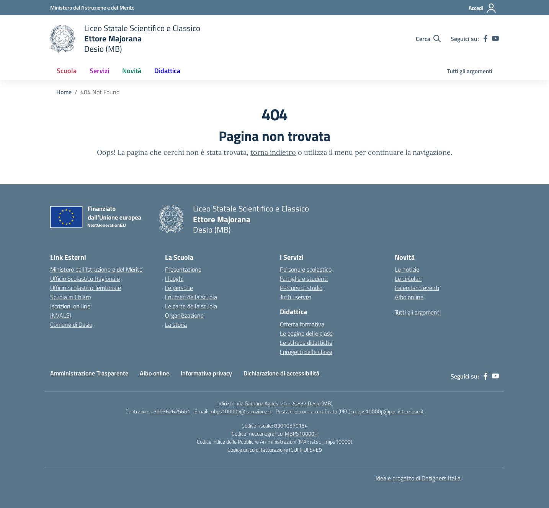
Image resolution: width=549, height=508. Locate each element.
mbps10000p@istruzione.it (240, 411)
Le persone (179, 287)
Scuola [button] (67, 71)
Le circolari (408, 278)
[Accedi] (482, 8)
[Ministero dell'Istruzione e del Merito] (92, 7)
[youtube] (495, 38)
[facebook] (485, 38)
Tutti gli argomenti (469, 71)
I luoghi (174, 278)
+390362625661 (170, 411)
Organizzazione (184, 315)
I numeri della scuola (191, 297)
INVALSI (60, 315)
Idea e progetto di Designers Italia (418, 478)
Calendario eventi (417, 287)
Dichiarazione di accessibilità (281, 373)
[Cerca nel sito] (428, 39)
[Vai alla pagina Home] (64, 92)
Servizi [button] (99, 71)
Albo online (409, 297)
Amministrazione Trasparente (89, 373)
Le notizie (407, 269)
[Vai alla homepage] (125, 38)
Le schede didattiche (306, 342)
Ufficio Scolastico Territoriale (85, 287)
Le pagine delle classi (306, 333)
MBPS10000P (301, 433)
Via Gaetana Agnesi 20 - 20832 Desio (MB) (285, 403)
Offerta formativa (302, 324)
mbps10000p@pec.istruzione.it (388, 411)
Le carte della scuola (191, 306)
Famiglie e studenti (304, 278)
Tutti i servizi (295, 297)
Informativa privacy (206, 373)
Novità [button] (131, 71)
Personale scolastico (306, 269)
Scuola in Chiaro (70, 297)
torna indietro (273, 152)
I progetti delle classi (306, 351)
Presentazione (183, 269)
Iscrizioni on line (70, 306)
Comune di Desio (71, 324)
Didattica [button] (167, 71)
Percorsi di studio (301, 287)
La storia (176, 324)
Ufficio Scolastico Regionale (85, 278)
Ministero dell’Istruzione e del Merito (96, 269)
